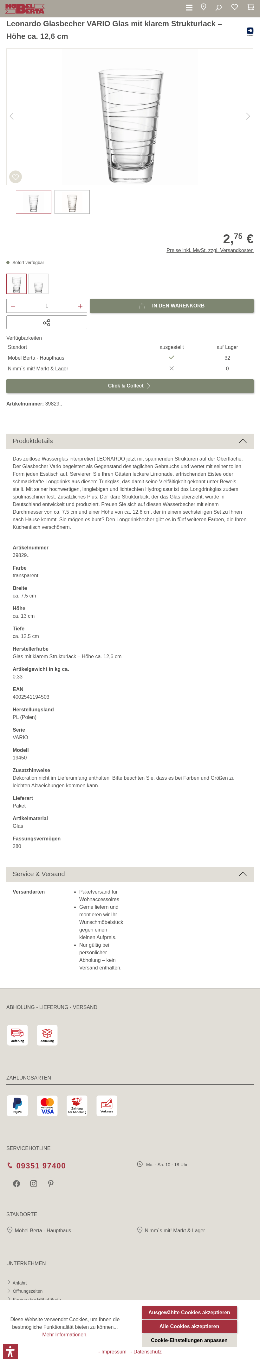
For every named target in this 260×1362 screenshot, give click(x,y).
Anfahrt (20, 1282)
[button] (203, 8)
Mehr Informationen (64, 1334)
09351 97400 (41, 1165)
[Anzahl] (47, 306)
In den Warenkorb (172, 304)
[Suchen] (218, 8)
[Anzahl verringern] (13, 306)
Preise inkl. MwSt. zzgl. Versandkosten (210, 250)
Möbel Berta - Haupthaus (38, 1230)
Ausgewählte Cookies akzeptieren (189, 1312)
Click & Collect (130, 384)
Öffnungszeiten (27, 1291)
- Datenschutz (146, 1351)
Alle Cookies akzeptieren (189, 1326)
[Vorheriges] (11, 117)
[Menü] (189, 8)
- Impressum (113, 1351)
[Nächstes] (248, 117)
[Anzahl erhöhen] (80, 306)
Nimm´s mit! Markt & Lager (170, 1230)
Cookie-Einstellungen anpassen (189, 1340)
